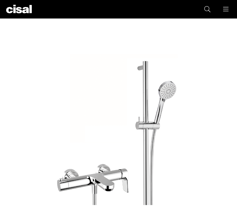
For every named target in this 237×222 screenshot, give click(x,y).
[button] (226, 9)
